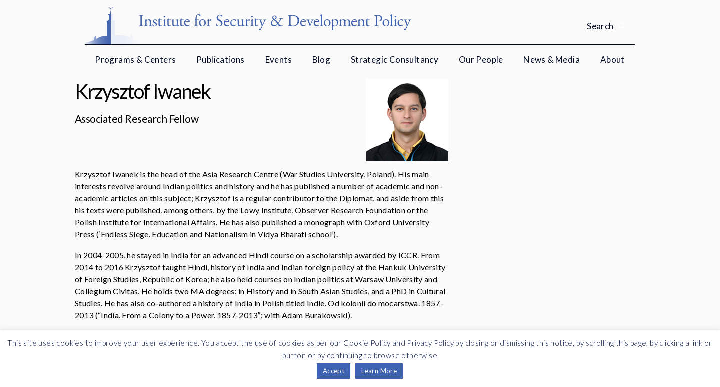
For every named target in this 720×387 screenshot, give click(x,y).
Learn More (379, 371)
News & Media (552, 59)
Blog (321, 59)
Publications (220, 59)
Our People (481, 59)
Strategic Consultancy (394, 59)
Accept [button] (333, 371)
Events (279, 59)
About (612, 59)
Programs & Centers (135, 59)
